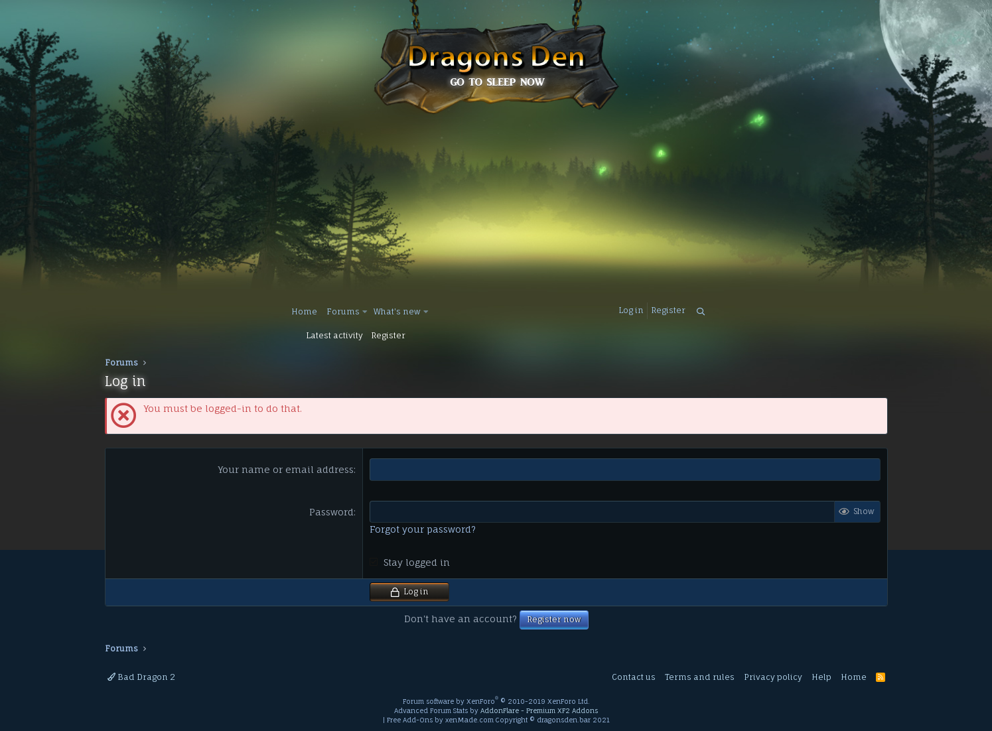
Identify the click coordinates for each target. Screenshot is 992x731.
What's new (397, 311)
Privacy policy (773, 677)
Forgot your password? (423, 529)
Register (388, 335)
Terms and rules (700, 677)
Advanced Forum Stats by (496, 710)
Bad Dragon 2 (141, 677)
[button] (364, 312)
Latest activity (334, 335)
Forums (343, 311)
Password (331, 511)
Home (304, 311)
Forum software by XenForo (496, 701)
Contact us (634, 677)
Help (821, 677)
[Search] (701, 312)
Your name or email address (286, 469)
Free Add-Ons (410, 720)
